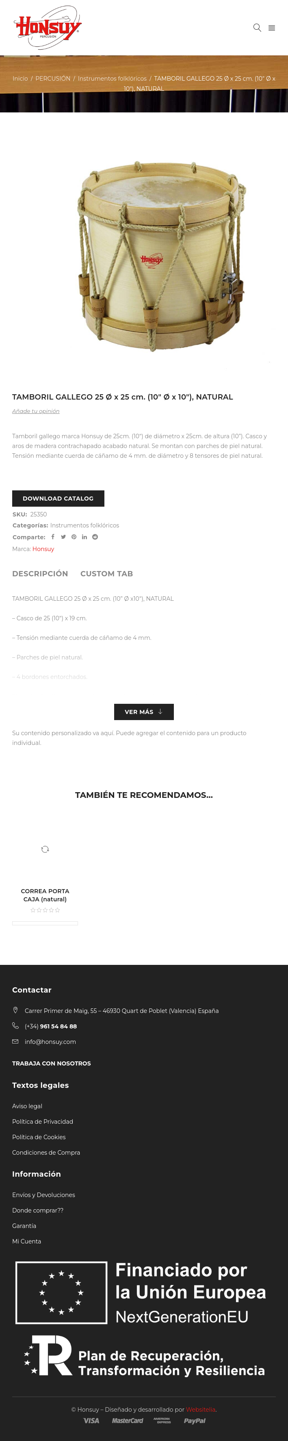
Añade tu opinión (36, 411)
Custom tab (106, 573)
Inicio (20, 78)
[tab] (40, 574)
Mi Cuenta (26, 1241)
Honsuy (43, 549)
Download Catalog (58, 498)
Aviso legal (27, 1106)
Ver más (139, 712)
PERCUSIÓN (52, 78)
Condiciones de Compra (46, 1152)
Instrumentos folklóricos (112, 78)
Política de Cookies (39, 1137)
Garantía (24, 1226)
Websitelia (201, 1409)
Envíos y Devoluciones (43, 1195)
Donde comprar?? (37, 1210)
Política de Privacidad (42, 1121)
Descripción (40, 573)
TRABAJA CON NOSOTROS (51, 1063)
